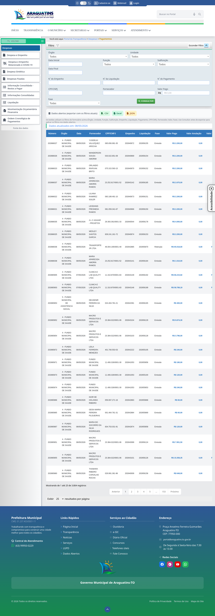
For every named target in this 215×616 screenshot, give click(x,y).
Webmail (119, 3)
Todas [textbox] (53, 103)
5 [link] (150, 491)
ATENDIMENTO (141, 30)
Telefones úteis (119, 548)
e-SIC (114, 532)
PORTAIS (100, 30)
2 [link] (131, 491)
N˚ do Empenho (56, 78)
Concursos (117, 542)
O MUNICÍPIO (57, 30)
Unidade (134, 52)
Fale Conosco (119, 553)
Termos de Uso (181, 601)
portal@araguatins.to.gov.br (177, 539)
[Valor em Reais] (186, 93)
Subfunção (163, 60)
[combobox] (88, 56)
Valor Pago (163, 89)
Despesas (92, 39)
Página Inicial (69, 526)
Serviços (66, 542)
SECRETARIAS (80, 30)
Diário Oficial (118, 537)
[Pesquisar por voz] (194, 14)
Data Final (53, 68)
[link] (82, 14)
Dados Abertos (70, 553)
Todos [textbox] (53, 56)
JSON (131, 113)
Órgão (51, 52)
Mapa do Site (197, 601)
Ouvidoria (117, 526)
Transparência (70, 532)
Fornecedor (108, 89)
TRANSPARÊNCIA (33, 30)
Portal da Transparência (75, 39)
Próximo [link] (175, 491)
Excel (118, 113)
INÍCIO (15, 30)
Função (106, 60)
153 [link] (164, 491)
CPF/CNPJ (53, 89)
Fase (50, 99)
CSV (104, 113)
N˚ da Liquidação (111, 78)
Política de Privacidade (160, 601)
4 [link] (144, 491)
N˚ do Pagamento (166, 78)
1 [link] (125, 491)
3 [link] (137, 491)
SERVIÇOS (119, 30)
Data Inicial (53, 60)
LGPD (65, 548)
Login (134, 3)
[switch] (83, 3)
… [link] (156, 491)
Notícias (66, 537)
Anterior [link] (116, 491)
